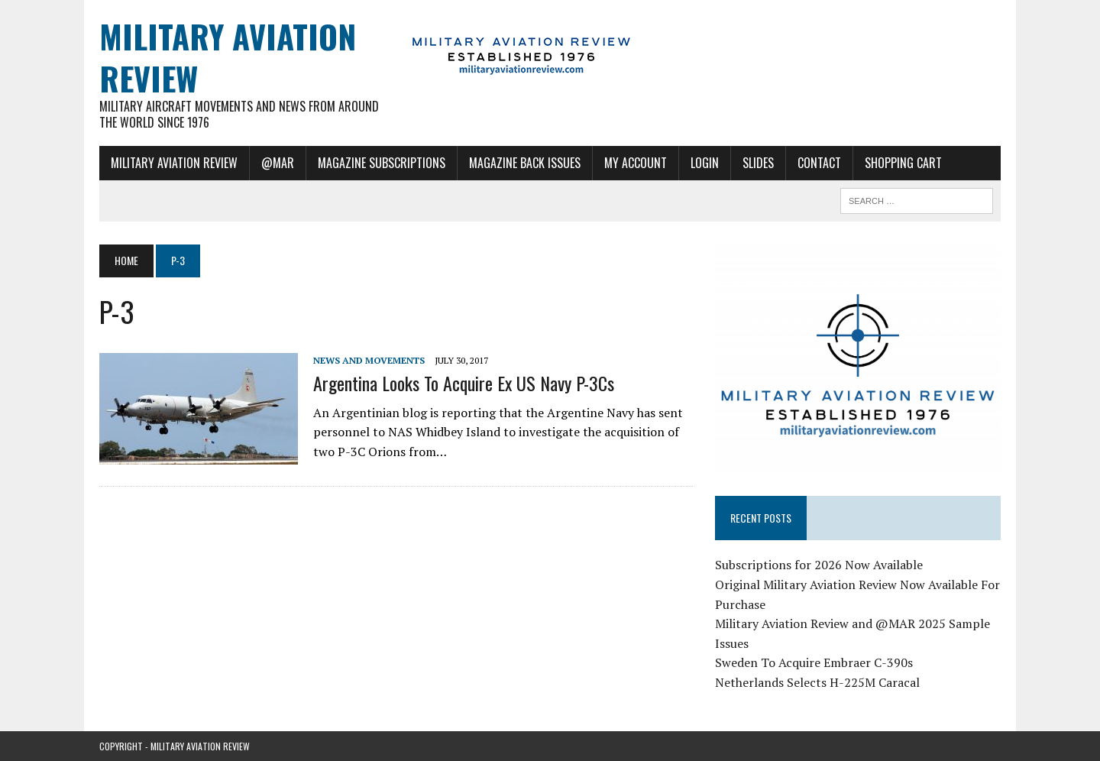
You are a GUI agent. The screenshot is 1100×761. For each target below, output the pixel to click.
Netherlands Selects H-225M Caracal (817, 682)
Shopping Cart (903, 163)
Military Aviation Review (174, 163)
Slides (758, 163)
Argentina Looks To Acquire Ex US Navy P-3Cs (463, 383)
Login (705, 163)
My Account (635, 163)
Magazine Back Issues (525, 163)
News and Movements (369, 360)
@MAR (277, 163)
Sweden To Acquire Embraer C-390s (814, 662)
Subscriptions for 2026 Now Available (819, 564)
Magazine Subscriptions (381, 163)
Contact (819, 163)
